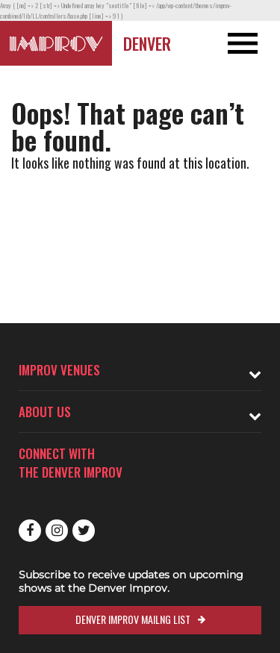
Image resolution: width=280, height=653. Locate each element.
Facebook (30, 530)
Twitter (83, 530)
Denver (147, 43)
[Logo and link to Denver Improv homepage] (56, 43)
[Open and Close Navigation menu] (252, 43)
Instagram (57, 530)
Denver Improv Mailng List (132, 619)
